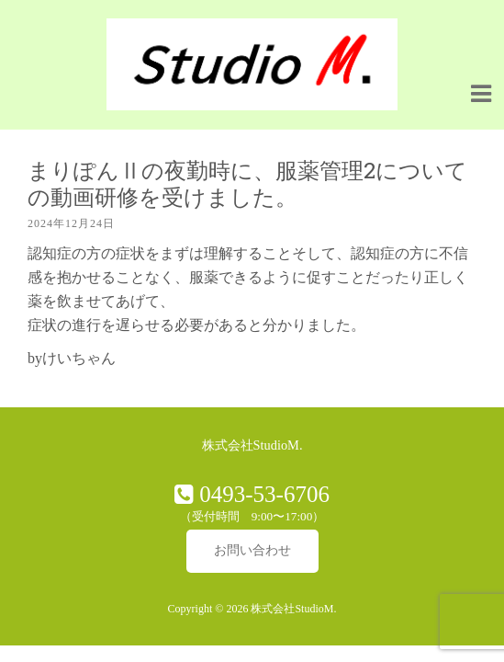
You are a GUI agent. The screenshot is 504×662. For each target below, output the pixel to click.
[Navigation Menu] (481, 93)
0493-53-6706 (262, 494)
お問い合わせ (252, 550)
